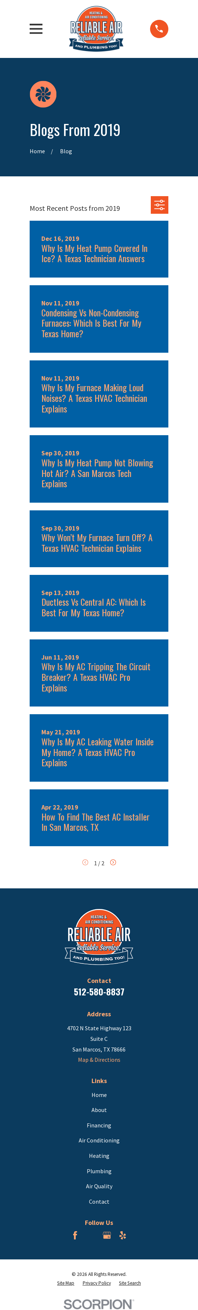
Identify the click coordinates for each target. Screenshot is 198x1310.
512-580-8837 (99, 991)
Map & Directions (99, 1059)
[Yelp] (123, 1235)
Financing (99, 1125)
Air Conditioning (99, 1140)
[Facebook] (75, 1235)
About (99, 1109)
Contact (99, 1201)
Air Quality (99, 1186)
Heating (99, 1155)
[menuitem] (65, 1283)
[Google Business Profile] (107, 1235)
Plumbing (99, 1171)
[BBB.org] (91, 1235)
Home (99, 1094)
